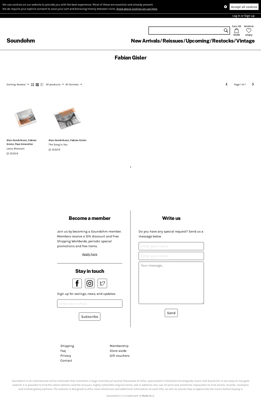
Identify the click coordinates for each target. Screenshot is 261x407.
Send (171, 313)
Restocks (222, 41)
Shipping (67, 346)
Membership (119, 346)
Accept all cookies (244, 7)
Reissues (173, 41)
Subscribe (89, 316)
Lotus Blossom (15, 148)
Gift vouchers (119, 356)
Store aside (118, 351)
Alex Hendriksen (17, 140)
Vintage (245, 41)
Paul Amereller (24, 144)
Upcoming (197, 41)
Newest (18, 84)
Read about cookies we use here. (137, 9)
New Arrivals (145, 41)
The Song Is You (58, 144)
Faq (63, 351)
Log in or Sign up (243, 16)
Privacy (65, 356)
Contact (66, 360)
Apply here (89, 254)
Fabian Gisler (78, 140)
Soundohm (21, 40)
